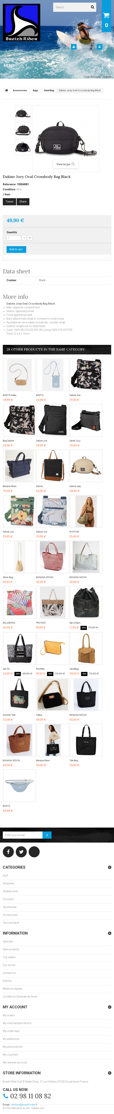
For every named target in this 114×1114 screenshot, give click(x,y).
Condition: (9, 189)
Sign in (107, 47)
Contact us (9, 972)
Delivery (7, 980)
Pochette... (41, 669)
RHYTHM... (75, 531)
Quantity (12, 232)
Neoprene (8, 883)
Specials (8, 941)
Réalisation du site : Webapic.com (27, 1108)
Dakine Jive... (75, 395)
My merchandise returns (17, 1023)
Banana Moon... (10, 486)
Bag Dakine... (9, 440)
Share (23, 201)
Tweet (9, 201)
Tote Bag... (74, 760)
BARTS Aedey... (10, 395)
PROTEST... (41, 623)
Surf (5, 875)
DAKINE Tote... (10, 715)
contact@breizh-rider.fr (23, 1104)
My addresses (11, 1038)
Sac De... (7, 669)
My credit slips (11, 1031)
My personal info (13, 1046)
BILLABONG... (10, 623)
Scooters (8, 899)
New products (11, 949)
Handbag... (74, 669)
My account (15, 1007)
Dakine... (40, 486)
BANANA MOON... (45, 577)
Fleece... (40, 715)
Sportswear (10, 907)
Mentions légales (13, 988)
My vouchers (10, 1054)
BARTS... (40, 395)
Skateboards (10, 891)
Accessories (10, 914)
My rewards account (15, 1062)
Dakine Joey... (75, 486)
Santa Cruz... (75, 440)
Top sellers (9, 957)
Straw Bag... (9, 577)
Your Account (84, 47)
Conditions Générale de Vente (20, 996)
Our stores (9, 965)
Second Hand (11, 922)
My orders (9, 1015)
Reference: (9, 184)
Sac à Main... (75, 623)
